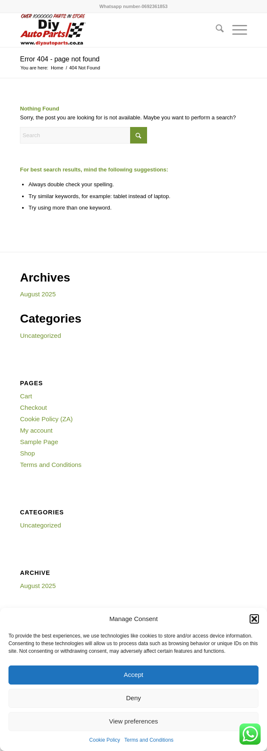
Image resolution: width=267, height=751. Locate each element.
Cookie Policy (104, 740)
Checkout (33, 407)
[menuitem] (215, 30)
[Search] (215, 30)
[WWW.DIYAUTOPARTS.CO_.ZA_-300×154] (110, 30)
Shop (27, 453)
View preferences (133, 721)
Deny (133, 697)
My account (36, 430)
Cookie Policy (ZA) (46, 418)
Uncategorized (40, 335)
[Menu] (235, 30)
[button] (254, 619)
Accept (133, 674)
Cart (26, 396)
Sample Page (39, 441)
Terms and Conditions (148, 740)
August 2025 (38, 294)
